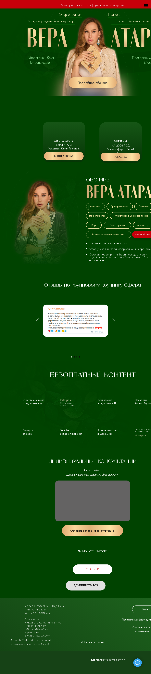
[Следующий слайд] (113, 320)
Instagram (65, 400)
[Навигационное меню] (146, 5)
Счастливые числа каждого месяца (33, 401)
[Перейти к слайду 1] (71, 357)
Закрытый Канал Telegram (64, 148)
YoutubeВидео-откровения (71, 432)
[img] (36, 397)
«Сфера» (140, 435)
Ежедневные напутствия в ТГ (106, 401)
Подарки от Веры (28, 432)
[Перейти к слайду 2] (74, 357)
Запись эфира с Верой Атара (120, 151)
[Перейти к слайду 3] (76, 357)
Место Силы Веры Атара (64, 143)
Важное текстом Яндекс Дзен (107, 432)
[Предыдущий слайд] (37, 320)
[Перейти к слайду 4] (79, 357)
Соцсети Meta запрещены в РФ (67, 404)
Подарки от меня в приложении (143, 430)
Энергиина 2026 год (120, 143)
